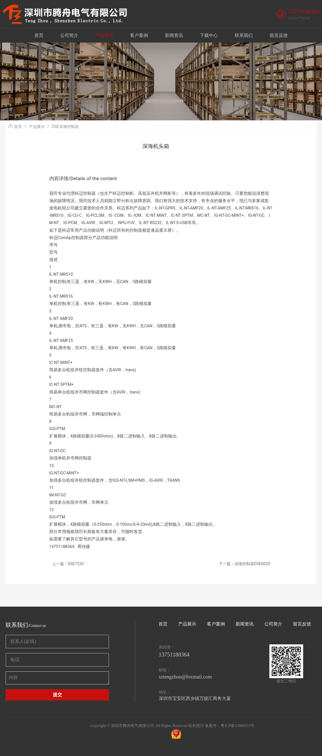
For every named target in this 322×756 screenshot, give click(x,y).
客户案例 (139, 35)
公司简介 (69, 35)
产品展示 (104, 35)
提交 (57, 694)
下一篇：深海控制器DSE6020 (244, 564)
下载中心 (209, 35)
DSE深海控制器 (65, 126)
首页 (38, 35)
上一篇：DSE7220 (68, 564)
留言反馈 (279, 35)
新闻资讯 (174, 35)
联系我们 (244, 35)
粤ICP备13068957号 (237, 726)
